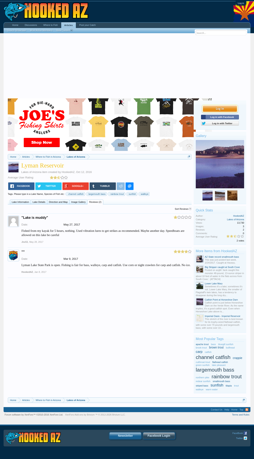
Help (226, 409)
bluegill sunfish (225, 344)
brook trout (201, 347)
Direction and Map (58, 202)
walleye (144, 194)
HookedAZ (68, 172)
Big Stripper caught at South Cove (222, 267)
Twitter (239, 438)
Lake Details (39, 202)
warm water (212, 389)
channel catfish (75, 194)
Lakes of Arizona (31, 172)
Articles (68, 25)
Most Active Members (41, 30)
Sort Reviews (183, 208)
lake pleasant (219, 365)
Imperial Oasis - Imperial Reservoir (222, 316)
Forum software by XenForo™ (34, 414)
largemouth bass (96, 194)
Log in (241, 3)
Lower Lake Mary (213, 283)
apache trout (202, 344)
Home (15, 25)
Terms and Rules (240, 414)
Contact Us (216, 409)
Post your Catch (87, 25)
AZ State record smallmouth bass (222, 257)
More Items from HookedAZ (216, 251)
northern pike (202, 377)
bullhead (230, 347)
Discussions (31, 25)
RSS (246, 409)
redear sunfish (203, 381)
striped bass (202, 385)
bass (213, 344)
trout (236, 385)
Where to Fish (50, 25)
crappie (237, 358)
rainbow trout (116, 194)
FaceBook (237, 433)
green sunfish (203, 365)
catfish (208, 352)
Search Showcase (16, 30)
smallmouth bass (221, 381)
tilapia (229, 385)
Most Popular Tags (210, 339)
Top (241, 409)
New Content (65, 30)
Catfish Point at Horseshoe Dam (221, 299)
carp (199, 351)
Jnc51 (24, 242)
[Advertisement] (127, 66)
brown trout (216, 347)
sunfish (131, 194)
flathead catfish (220, 362)
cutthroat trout (203, 362)
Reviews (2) (95, 202)
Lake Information (20, 202)
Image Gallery (78, 202)
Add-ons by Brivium (95, 414)
